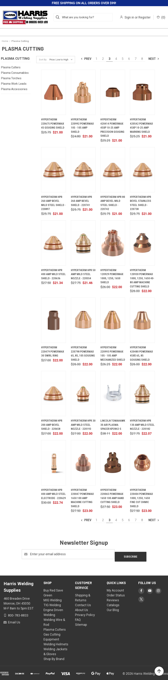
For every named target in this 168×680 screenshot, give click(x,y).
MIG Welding (52, 597)
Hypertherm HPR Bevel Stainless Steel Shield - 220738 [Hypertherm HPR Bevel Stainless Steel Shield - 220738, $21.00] (140, 203)
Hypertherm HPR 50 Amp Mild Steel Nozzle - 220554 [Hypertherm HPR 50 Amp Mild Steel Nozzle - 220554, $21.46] (83, 274)
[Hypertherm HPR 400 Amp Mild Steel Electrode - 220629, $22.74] (53, 463)
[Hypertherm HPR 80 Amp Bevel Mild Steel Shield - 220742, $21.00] (112, 170)
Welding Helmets (55, 642)
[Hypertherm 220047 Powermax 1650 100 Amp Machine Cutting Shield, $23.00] (83, 463)
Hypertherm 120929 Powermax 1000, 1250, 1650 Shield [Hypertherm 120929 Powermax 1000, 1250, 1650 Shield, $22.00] (111, 276)
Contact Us (83, 602)
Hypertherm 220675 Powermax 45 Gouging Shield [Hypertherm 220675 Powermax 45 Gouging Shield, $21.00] (52, 123)
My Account (115, 588)
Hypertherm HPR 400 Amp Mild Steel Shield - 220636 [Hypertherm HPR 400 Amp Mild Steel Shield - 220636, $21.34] (53, 274)
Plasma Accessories (14, 89)
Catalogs (113, 602)
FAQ (78, 617)
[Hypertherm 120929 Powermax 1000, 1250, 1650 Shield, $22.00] (112, 243)
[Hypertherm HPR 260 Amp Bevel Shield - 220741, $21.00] (83, 170)
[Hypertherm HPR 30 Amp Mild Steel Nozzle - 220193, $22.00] (83, 393)
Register (144, 17)
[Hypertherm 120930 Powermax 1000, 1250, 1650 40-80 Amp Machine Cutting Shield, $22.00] (142, 243)
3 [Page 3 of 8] (109, 59)
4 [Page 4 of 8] (116, 59)
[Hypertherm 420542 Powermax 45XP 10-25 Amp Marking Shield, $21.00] (142, 92)
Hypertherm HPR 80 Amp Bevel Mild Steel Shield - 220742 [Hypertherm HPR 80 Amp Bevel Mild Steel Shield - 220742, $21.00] (112, 203)
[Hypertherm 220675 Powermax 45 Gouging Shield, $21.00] (53, 92)
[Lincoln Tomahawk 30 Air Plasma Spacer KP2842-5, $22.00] (112, 393)
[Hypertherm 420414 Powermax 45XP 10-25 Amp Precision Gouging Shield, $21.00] (112, 92)
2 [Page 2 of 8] (103, 59)
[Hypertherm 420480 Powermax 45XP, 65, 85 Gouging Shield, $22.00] (142, 320)
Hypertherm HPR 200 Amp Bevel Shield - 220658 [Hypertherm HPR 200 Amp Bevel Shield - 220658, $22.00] (51, 424)
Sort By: (43, 59)
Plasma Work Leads (13, 83)
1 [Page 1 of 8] (96, 59)
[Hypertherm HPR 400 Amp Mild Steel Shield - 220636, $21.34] (53, 243)
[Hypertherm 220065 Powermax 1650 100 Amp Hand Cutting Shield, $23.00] (112, 463)
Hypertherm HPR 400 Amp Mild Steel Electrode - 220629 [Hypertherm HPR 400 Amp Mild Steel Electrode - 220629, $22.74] (53, 494)
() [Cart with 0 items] (161, 17)
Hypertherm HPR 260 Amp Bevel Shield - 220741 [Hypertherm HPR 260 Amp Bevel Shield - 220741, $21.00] (81, 201)
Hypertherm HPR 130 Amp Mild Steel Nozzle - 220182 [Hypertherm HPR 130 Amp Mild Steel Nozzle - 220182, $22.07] (142, 424)
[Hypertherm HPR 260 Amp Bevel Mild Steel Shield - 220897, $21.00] (53, 170)
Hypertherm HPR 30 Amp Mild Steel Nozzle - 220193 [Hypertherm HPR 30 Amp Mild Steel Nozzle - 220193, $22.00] (83, 424)
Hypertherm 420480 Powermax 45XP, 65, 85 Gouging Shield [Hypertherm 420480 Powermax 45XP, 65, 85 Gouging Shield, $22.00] (141, 353)
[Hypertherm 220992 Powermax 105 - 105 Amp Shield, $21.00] (83, 92)
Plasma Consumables (15, 73)
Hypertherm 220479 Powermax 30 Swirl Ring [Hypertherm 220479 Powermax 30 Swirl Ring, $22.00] (52, 351)
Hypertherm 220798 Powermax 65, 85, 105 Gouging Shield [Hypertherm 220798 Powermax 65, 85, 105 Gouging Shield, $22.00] (83, 353)
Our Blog (113, 607)
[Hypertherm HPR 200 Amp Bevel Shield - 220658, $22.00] (53, 393)
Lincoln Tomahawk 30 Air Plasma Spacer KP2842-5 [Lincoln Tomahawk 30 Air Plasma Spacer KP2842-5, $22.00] (112, 424)
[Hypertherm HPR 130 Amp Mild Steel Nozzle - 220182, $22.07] (142, 393)
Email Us (13, 620)
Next (153, 59)
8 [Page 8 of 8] (142, 59)
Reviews (113, 597)
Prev (85, 59)
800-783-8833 (17, 613)
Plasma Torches (11, 78)
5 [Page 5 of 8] (122, 59)
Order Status (116, 593)
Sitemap (81, 622)
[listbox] (62, 59)
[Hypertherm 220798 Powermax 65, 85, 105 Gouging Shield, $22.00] (83, 320)
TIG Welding (52, 602)
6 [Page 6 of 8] (129, 59)
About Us (81, 607)
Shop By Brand (53, 656)
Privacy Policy (85, 612)
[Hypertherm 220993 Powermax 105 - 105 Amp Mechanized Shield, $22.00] (112, 320)
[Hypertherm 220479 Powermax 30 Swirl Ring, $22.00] (53, 320)
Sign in (129, 17)
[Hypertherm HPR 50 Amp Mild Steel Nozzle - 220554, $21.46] (83, 243)
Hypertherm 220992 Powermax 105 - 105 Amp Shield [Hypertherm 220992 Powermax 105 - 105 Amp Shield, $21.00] (82, 125)
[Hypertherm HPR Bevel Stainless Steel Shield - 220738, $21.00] (142, 170)
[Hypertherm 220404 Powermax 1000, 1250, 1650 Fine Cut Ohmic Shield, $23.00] (142, 463)
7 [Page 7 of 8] (135, 59)
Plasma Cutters (10, 67)
